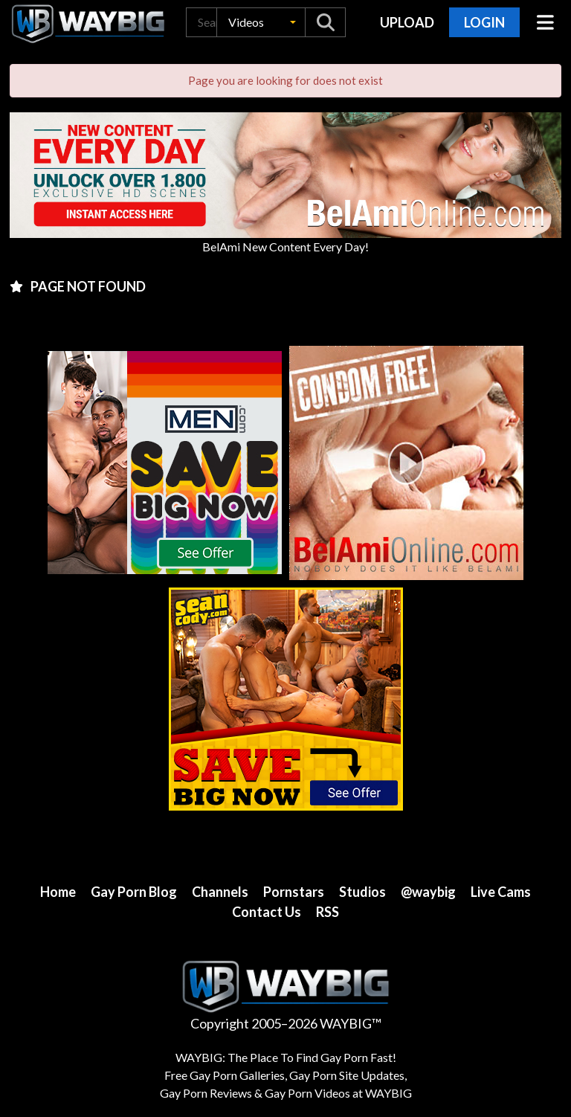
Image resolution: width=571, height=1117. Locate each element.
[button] (261, 22)
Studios (362, 891)
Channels (220, 891)
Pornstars (293, 891)
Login (484, 22)
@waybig (428, 891)
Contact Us (266, 912)
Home (58, 891)
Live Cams (501, 891)
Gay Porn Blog (134, 891)
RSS (327, 912)
